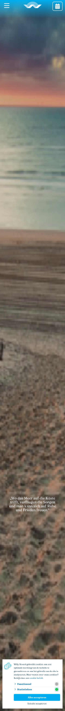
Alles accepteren (37, 697)
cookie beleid (36, 678)
